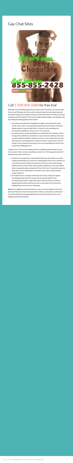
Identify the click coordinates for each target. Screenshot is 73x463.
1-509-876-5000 (26, 105)
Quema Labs (40, 459)
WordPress (17, 459)
